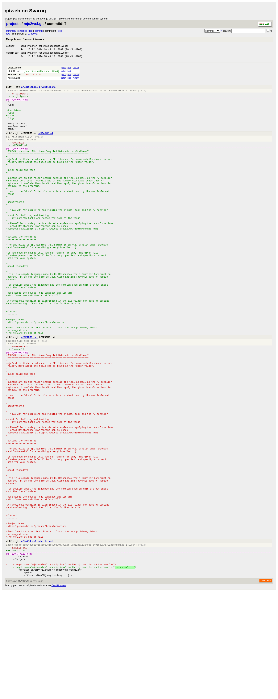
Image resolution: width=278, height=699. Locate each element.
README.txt (15, 78)
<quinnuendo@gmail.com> (53, 46)
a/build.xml (28, 641)
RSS (269, 688)
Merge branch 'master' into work (25, 39)
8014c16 (31, 155)
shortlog (22, 30)
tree (60, 30)
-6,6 (13, 107)
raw (8, 33)
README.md (14, 74)
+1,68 (20, 166)
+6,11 (20, 107)
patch (63, 70)
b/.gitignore (47, 92)
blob (69, 70)
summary (11, 30)
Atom (262, 688)
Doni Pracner (29, 46)
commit (39, 30)
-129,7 (14, 656)
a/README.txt (29, 395)
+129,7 (24, 656)
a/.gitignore (29, 92)
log (30, 30)
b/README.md (45, 148)
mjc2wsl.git (34, 24)
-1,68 (13, 413)
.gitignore (15, 70)
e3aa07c (32, 33)
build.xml (14, 82)
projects (13, 24)
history (76, 70)
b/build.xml (45, 641)
